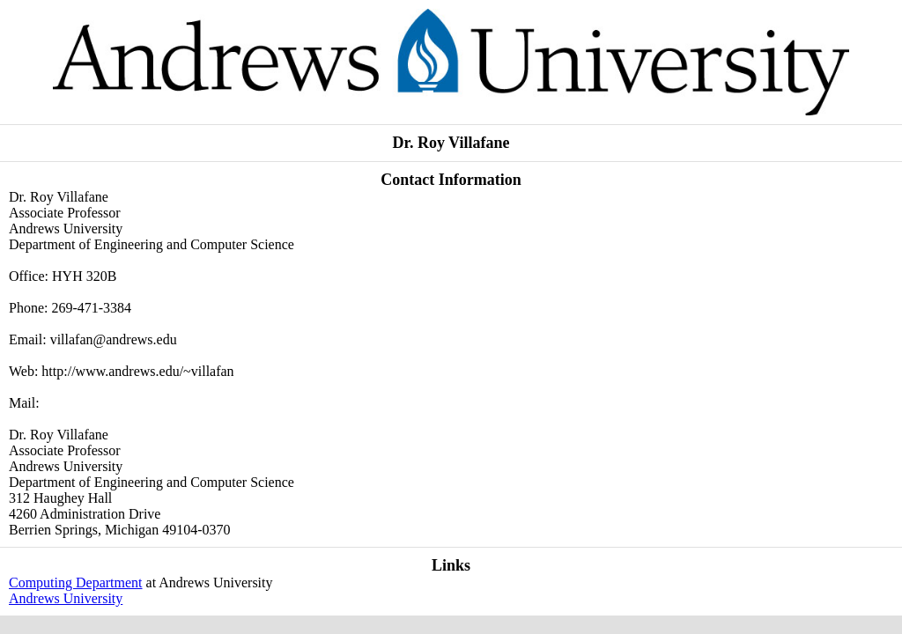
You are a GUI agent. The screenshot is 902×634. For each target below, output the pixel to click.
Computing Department (76, 582)
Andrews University (65, 598)
